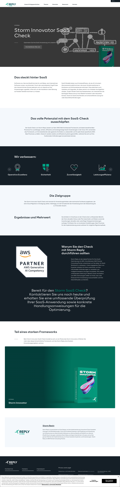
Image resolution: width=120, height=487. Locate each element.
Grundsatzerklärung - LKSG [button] (104, 472)
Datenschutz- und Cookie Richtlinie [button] (66, 471)
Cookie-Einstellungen (94, 481)
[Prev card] (9, 169)
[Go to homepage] (12, 4)
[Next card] (110, 169)
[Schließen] (118, 476)
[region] (60, 481)
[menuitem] (31, 4)
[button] (33, 47)
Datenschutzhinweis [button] (66, 474)
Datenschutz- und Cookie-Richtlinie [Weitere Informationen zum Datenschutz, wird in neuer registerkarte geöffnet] (51, 484)
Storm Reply (48, 426)
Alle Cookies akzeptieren (109, 481)
